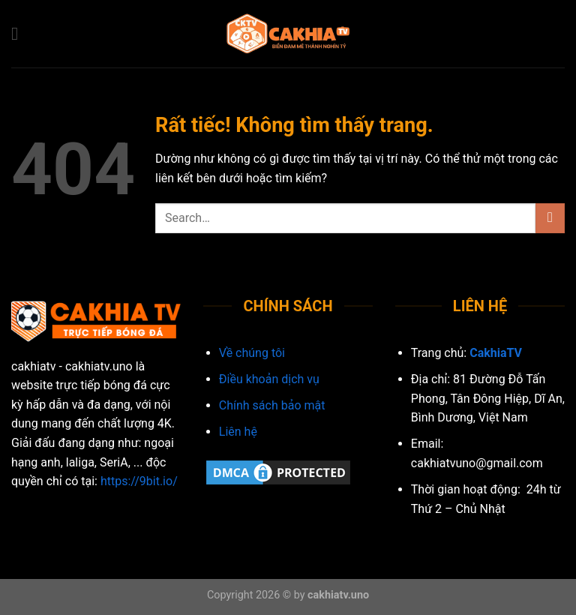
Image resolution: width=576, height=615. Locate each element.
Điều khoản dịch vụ (269, 379)
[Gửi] (550, 217)
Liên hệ (238, 431)
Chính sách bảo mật (272, 405)
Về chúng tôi (252, 353)
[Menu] (20, 33)
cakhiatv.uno (338, 595)
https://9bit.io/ (139, 481)
